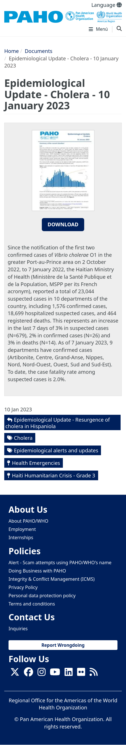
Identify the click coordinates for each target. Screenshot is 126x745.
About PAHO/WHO (28, 521)
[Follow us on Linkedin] (69, 673)
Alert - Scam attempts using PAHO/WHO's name (60, 562)
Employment (22, 529)
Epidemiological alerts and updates (56, 450)
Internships (21, 537)
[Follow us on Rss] (94, 673)
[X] (14, 673)
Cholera (23, 437)
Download (63, 224)
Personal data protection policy (42, 595)
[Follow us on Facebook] (28, 673)
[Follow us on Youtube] (55, 673)
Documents (38, 51)
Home (11, 51)
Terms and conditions (32, 604)
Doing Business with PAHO (37, 571)
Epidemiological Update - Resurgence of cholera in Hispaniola (57, 423)
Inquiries (18, 628)
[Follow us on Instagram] (42, 673)
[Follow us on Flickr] (81, 673)
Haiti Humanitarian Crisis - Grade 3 (53, 475)
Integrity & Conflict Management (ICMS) (52, 579)
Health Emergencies (36, 462)
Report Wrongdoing (63, 645)
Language (106, 4)
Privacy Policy (23, 587)
